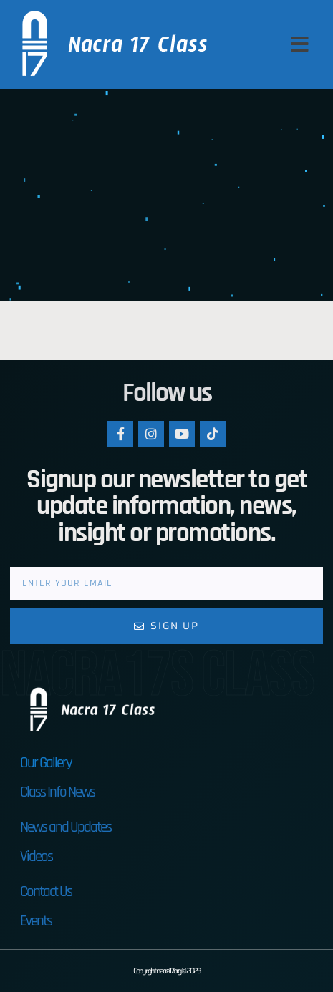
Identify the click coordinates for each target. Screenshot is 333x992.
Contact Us (46, 891)
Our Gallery (46, 762)
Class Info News (57, 792)
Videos (36, 856)
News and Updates (65, 827)
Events (36, 920)
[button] (300, 44)
